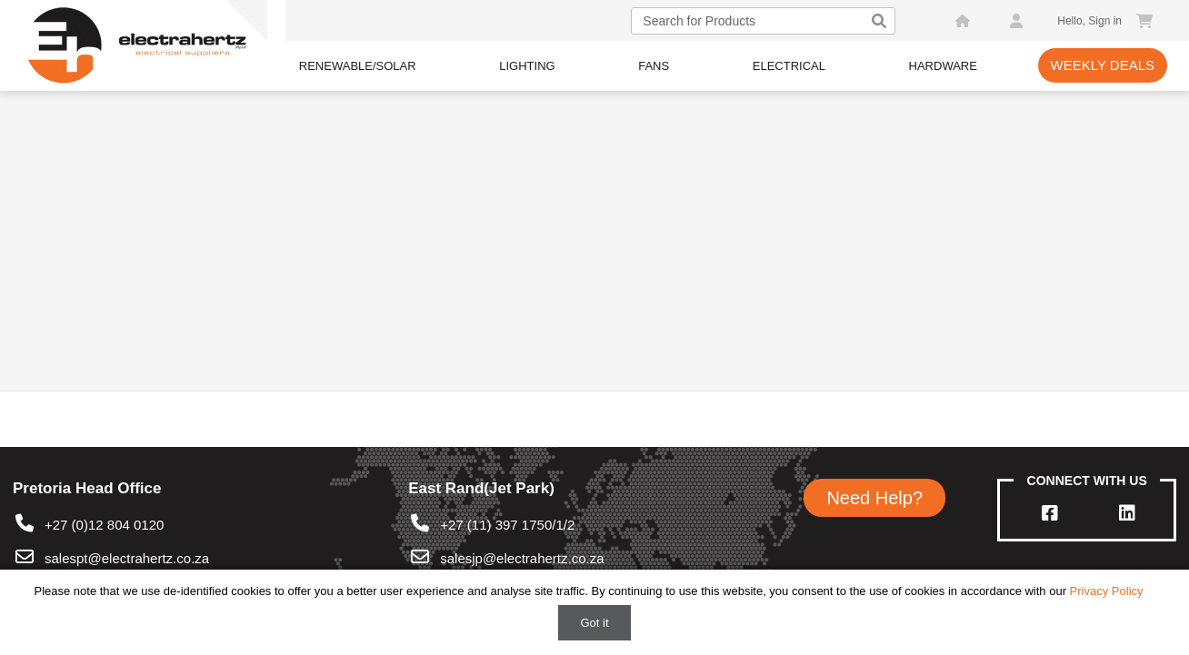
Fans (653, 66)
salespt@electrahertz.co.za (127, 558)
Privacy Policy (1107, 591)
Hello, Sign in (1089, 21)
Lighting (527, 66)
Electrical (789, 66)
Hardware (943, 66)
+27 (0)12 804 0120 (88, 524)
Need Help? (874, 498)
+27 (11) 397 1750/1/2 (491, 524)
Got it (594, 623)
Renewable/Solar (357, 66)
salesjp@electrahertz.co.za (522, 558)
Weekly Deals (1103, 65)
